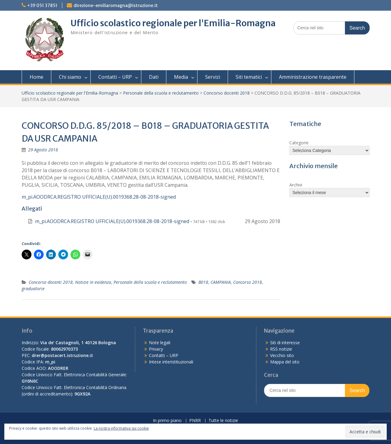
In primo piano (167, 421)
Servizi (212, 77)
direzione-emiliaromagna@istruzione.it (116, 5)
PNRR (195, 421)
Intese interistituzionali (171, 362)
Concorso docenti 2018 (227, 93)
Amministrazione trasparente (312, 77)
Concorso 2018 (247, 282)
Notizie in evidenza (93, 282)
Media (181, 77)
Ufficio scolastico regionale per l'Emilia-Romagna (173, 23)
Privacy (156, 349)
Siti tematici (249, 77)
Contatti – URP (115, 77)
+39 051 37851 (42, 5)
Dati (153, 77)
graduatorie (33, 288)
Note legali (159, 342)
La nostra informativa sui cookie (121, 428)
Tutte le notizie (223, 421)
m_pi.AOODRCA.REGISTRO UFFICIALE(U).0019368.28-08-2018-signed (99, 196)
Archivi (295, 185)
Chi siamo (70, 77)
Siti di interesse (285, 342)
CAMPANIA (221, 282)
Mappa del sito (284, 362)
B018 (203, 282)
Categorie (299, 143)
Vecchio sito (282, 355)
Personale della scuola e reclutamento (161, 93)
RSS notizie (281, 349)
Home (36, 77)
